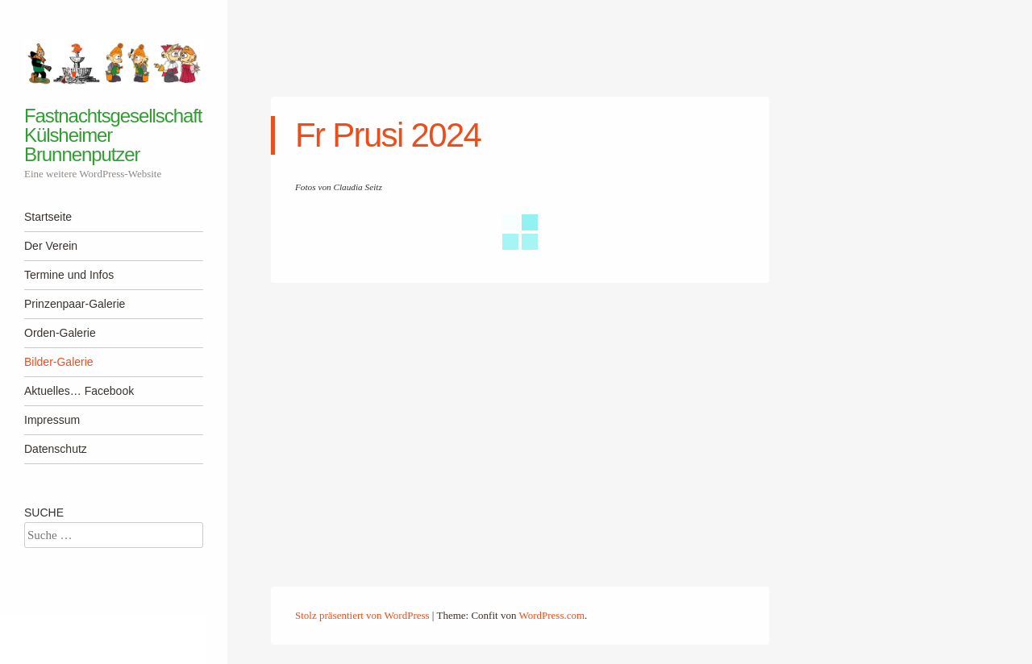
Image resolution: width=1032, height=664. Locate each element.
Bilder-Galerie (59, 361)
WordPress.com (551, 615)
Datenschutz (55, 448)
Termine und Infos (69, 274)
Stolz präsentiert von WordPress (362, 615)
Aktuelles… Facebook (79, 390)
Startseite (48, 216)
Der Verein (50, 245)
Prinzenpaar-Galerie (74, 303)
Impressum (52, 419)
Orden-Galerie (60, 332)
